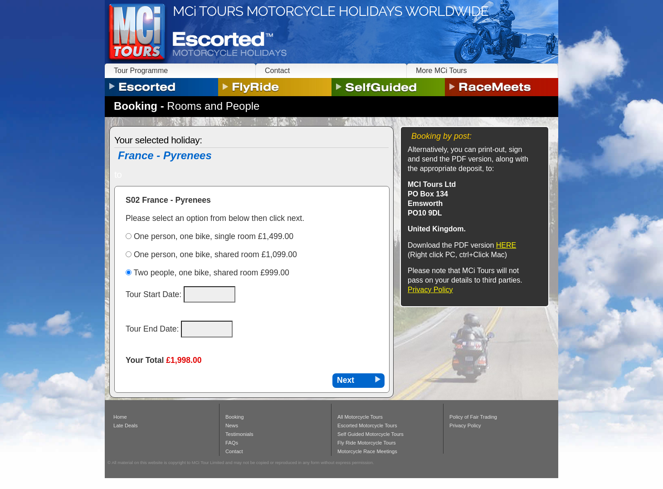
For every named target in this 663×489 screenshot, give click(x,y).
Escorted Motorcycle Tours (367, 425)
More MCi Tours (441, 70)
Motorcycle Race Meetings (367, 451)
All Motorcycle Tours (360, 417)
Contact (277, 70)
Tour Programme (141, 70)
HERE (506, 245)
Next (345, 380)
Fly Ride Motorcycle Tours (366, 442)
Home (120, 417)
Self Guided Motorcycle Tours (370, 434)
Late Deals (125, 425)
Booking (234, 417)
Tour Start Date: (155, 294)
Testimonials (239, 434)
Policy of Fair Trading (473, 417)
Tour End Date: (153, 328)
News (231, 425)
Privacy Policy (430, 289)
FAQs (231, 442)
